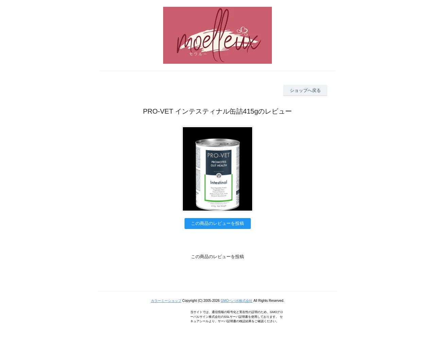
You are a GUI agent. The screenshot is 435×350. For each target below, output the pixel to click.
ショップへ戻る (305, 90)
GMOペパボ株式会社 (237, 301)
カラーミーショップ (166, 301)
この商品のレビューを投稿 (217, 223)
